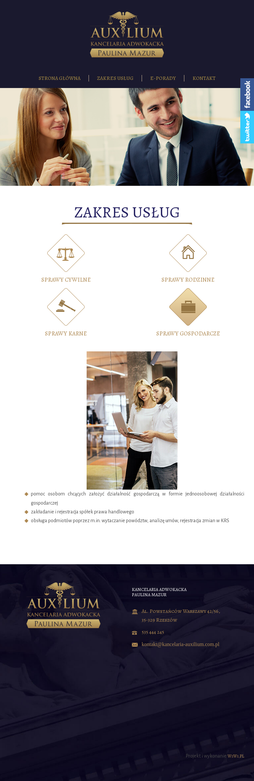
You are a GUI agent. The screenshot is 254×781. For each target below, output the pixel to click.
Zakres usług (115, 78)
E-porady (163, 78)
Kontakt (204, 78)
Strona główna (59, 78)
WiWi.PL (236, 756)
